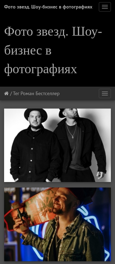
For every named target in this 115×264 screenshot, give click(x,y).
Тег (16, 93)
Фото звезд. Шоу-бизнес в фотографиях (48, 7)
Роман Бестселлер (40, 93)
